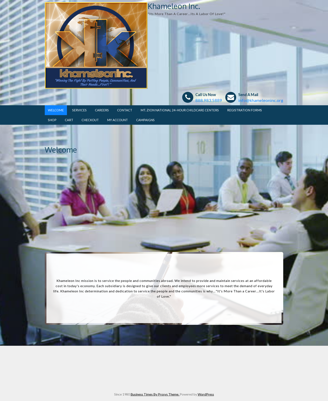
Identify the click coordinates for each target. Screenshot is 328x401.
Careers (102, 110)
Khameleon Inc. (174, 6)
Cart (69, 120)
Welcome (56, 110)
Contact (124, 110)
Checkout (90, 120)
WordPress (206, 394)
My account (117, 120)
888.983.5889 (208, 100)
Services (79, 110)
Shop (52, 120)
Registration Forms (244, 110)
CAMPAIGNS (145, 120)
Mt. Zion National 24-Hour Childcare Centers (180, 110)
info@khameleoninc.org (260, 100)
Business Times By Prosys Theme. (155, 394)
